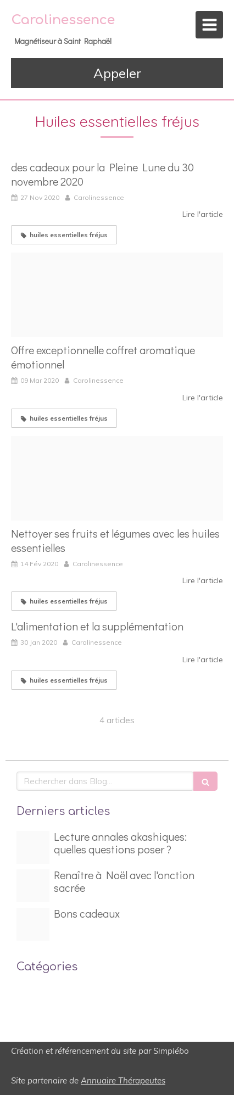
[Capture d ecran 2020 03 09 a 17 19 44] (117, 295)
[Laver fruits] (117, 478)
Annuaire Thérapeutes (123, 1080)
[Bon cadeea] (32, 924)
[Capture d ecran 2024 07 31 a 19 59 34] (32, 847)
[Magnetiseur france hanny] (32, 885)
